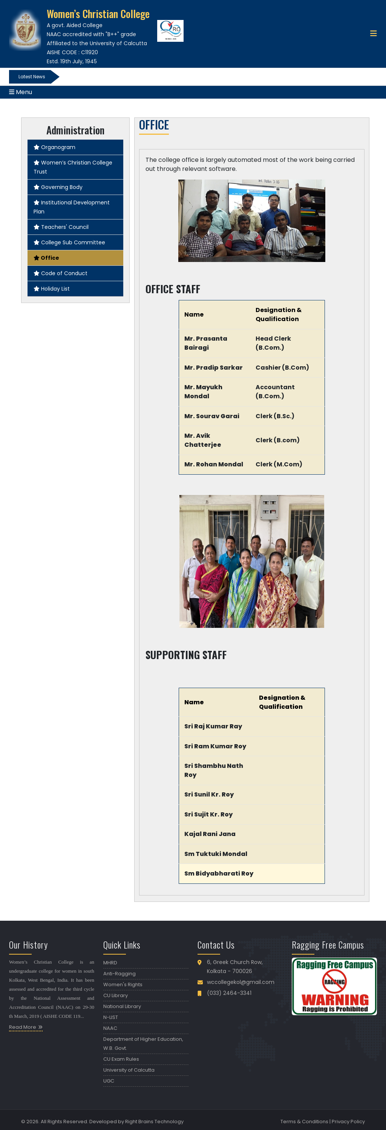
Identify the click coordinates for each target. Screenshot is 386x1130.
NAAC (110, 1028)
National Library (122, 1006)
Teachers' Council (61, 227)
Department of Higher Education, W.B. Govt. (143, 1044)
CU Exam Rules (121, 1059)
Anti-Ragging (119, 973)
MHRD (110, 962)
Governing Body (58, 187)
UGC (108, 1080)
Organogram (54, 147)
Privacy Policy (348, 1121)
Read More (22, 1027)
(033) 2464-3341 (229, 993)
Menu (20, 92)
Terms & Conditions (304, 1121)
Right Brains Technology (154, 1121)
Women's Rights (122, 984)
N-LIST (110, 1017)
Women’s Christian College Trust (73, 167)
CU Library (115, 995)
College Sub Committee (69, 242)
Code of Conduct (60, 273)
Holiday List (52, 288)
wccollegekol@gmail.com (240, 982)
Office (46, 258)
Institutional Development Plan (72, 207)
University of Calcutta (129, 1070)
